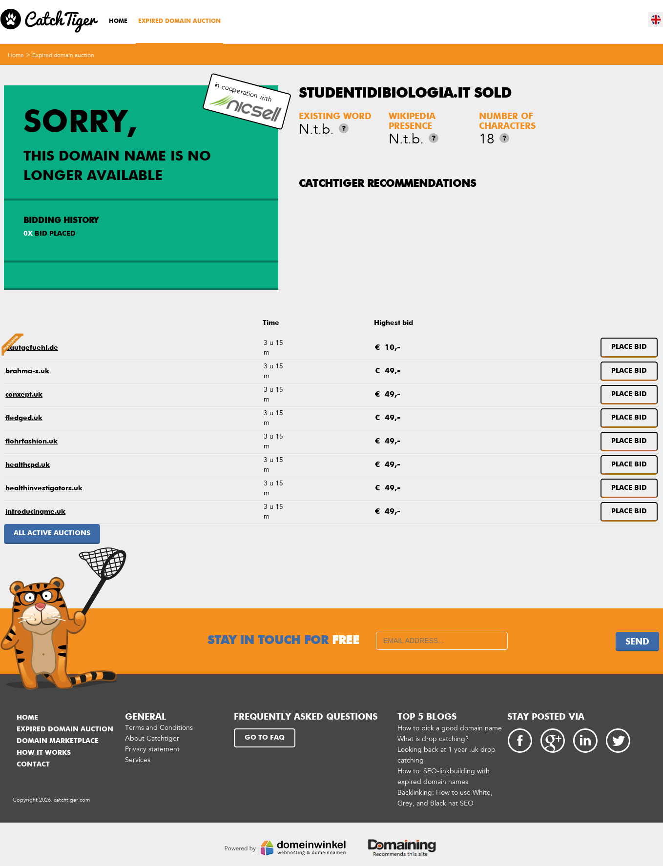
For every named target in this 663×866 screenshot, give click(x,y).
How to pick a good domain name (449, 728)
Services (137, 760)
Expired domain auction (179, 21)
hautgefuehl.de (31, 347)
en (656, 19)
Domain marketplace (58, 741)
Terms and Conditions (159, 728)
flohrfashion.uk (31, 441)
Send (637, 642)
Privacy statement (152, 749)
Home (118, 21)
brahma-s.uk (27, 371)
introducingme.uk (35, 511)
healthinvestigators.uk (44, 488)
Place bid (629, 346)
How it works (44, 752)
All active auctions (52, 533)
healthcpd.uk (27, 465)
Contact (33, 764)
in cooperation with (245, 102)
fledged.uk (23, 418)
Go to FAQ (265, 737)
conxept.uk (23, 394)
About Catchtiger (152, 738)
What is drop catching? (433, 739)
